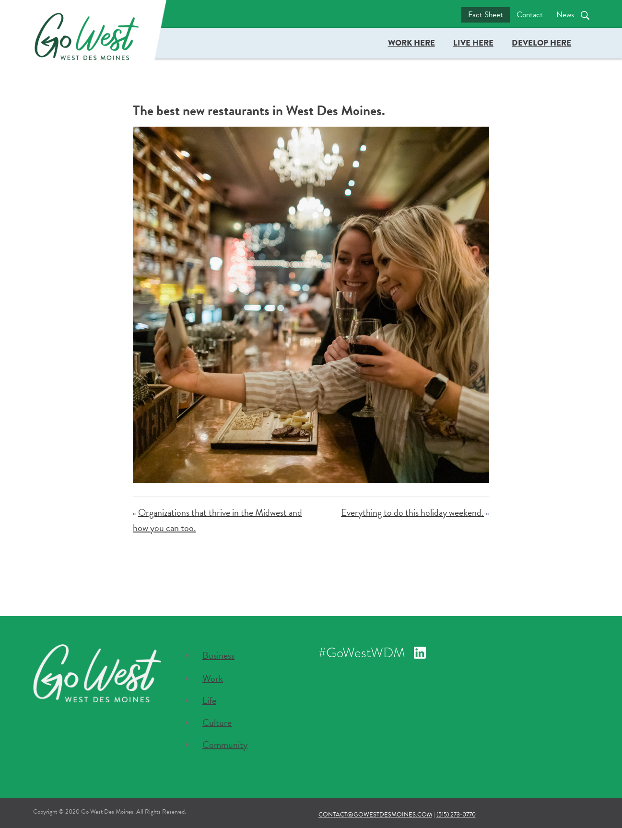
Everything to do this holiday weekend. (412, 512)
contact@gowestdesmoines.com (375, 814)
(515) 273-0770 (456, 814)
